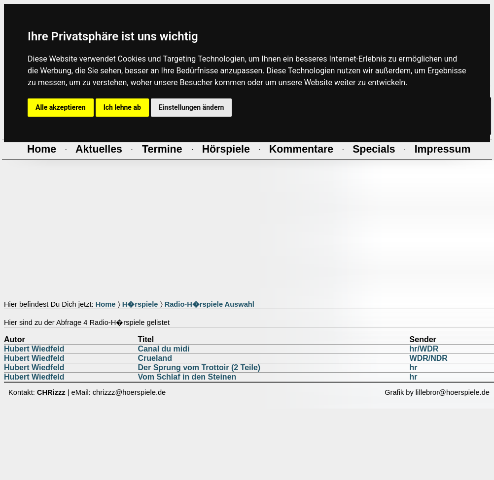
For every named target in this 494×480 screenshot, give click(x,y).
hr (414, 367)
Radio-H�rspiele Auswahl (209, 304)
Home (106, 304)
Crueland (155, 358)
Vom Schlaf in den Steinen (187, 377)
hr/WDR (424, 349)
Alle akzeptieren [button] (60, 107)
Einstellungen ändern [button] (191, 107)
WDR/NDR (429, 358)
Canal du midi (164, 349)
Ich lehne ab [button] (122, 107)
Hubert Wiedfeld (34, 349)
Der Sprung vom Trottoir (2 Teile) (199, 367)
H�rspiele (140, 304)
